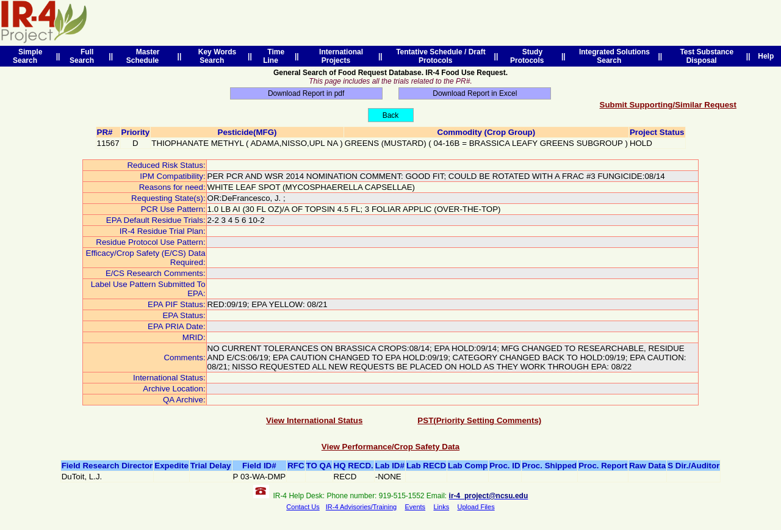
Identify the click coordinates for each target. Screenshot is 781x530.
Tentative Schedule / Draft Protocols (438, 56)
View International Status (314, 420)
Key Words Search (215, 56)
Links (441, 506)
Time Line (273, 56)
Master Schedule (144, 56)
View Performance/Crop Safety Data (390, 446)
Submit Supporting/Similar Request (668, 104)
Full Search (84, 56)
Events (415, 506)
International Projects (339, 56)
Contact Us (302, 506)
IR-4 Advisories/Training (361, 506)
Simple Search (27, 56)
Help (766, 56)
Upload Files (476, 506)
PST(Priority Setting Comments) (479, 420)
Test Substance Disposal (704, 56)
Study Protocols (529, 56)
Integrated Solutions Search (612, 56)
